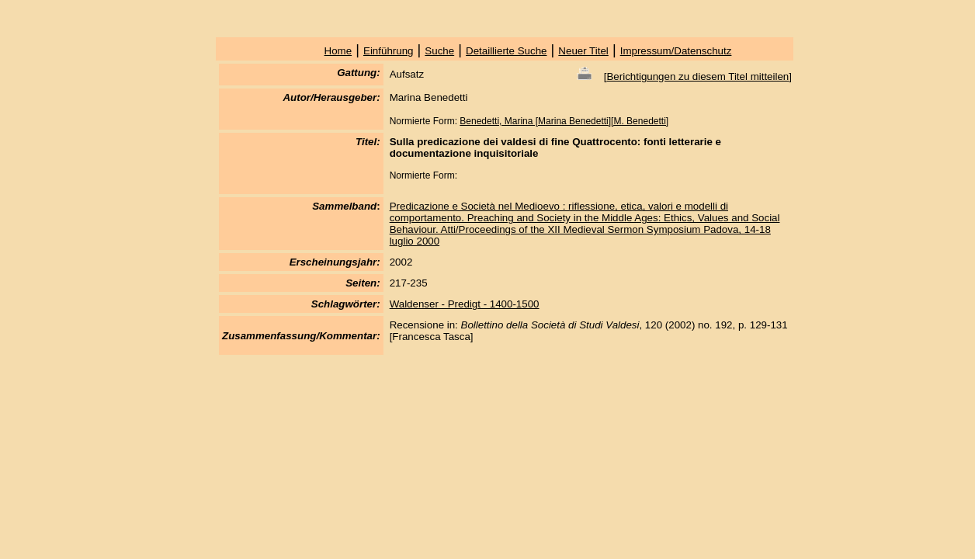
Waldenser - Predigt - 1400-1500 (465, 304)
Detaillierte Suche (506, 51)
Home (338, 51)
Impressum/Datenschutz (676, 51)
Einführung (388, 51)
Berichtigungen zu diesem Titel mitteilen (697, 76)
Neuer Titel (583, 51)
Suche (439, 51)
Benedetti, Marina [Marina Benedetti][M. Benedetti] (564, 121)
